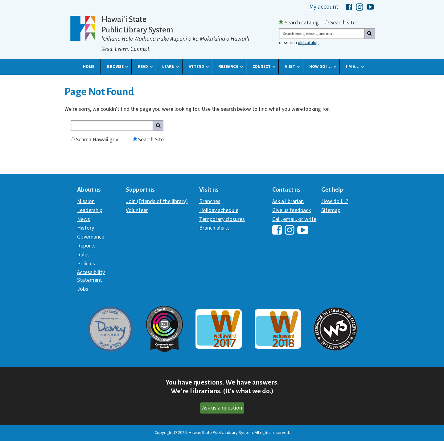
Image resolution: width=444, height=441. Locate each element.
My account (324, 6)
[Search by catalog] (281, 22)
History (85, 228)
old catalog (308, 43)
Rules (83, 255)
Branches (209, 201)
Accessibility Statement (91, 276)
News (83, 219)
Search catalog (302, 23)
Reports (86, 246)
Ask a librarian (288, 201)
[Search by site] (327, 22)
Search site (343, 23)
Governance (90, 237)
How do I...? (334, 201)
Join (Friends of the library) (157, 201)
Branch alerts (214, 228)
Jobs (82, 289)
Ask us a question (222, 408)
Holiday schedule (218, 210)
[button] (89, 66)
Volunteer (137, 210)
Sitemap (330, 210)
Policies (86, 264)
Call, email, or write (294, 219)
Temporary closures (222, 219)
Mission (86, 201)
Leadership (89, 210)
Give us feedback (291, 210)
